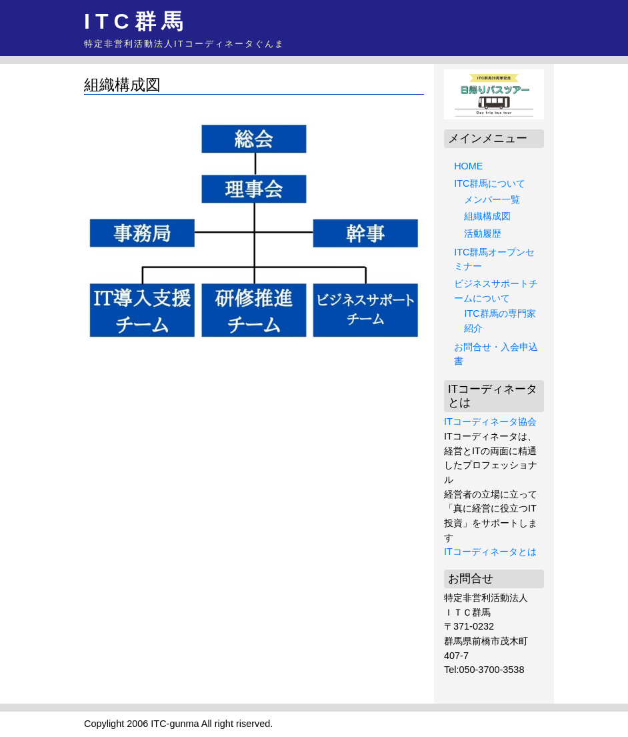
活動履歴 (482, 233)
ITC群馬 (136, 21)
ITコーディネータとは (490, 551)
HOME (468, 166)
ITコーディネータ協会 (490, 421)
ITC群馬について (489, 183)
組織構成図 (487, 216)
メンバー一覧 (492, 199)
